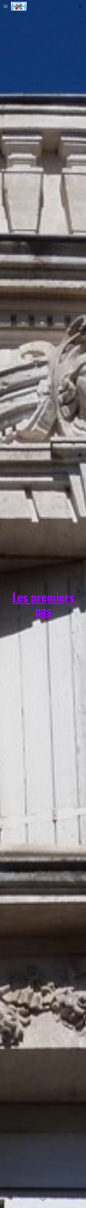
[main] (43, 604)
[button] (5, 6)
